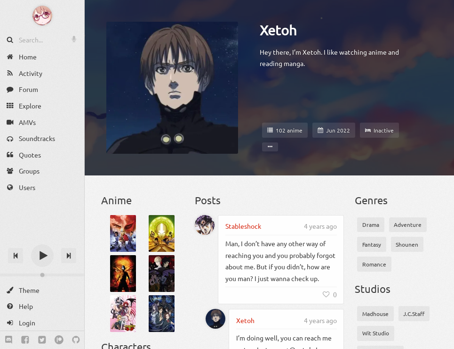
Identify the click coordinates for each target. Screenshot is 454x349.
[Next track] (68, 255)
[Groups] (42, 171)
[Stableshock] (205, 225)
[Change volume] (42, 275)
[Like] (330, 294)
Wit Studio (375, 333)
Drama (370, 224)
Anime (116, 200)
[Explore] (42, 106)
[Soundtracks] (42, 138)
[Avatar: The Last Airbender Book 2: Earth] (162, 233)
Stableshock (243, 226)
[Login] (42, 323)
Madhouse (375, 313)
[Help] (42, 306)
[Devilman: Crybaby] (162, 273)
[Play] (42, 255)
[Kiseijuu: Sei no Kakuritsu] (162, 313)
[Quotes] (42, 155)
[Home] (42, 57)
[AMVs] (42, 122)
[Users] (42, 187)
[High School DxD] (123, 313)
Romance (374, 264)
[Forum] (42, 89)
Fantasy (371, 244)
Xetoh (278, 30)
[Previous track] (15, 255)
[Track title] (42, 238)
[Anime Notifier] (42, 15)
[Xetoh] (215, 319)
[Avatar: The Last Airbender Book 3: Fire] (123, 273)
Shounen (407, 244)
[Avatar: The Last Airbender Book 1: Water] (123, 233)
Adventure (408, 224)
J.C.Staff (413, 313)
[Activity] (42, 73)
